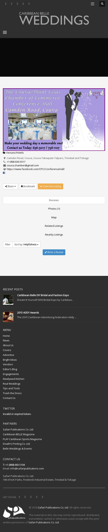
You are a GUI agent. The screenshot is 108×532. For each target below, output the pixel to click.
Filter (7, 244)
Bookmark (28, 186)
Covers (7, 350)
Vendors (8, 364)
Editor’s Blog (10, 369)
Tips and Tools (11, 388)
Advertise (8, 355)
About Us (8, 345)
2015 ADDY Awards (28, 312)
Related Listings (54, 226)
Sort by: (26, 244)
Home (6, 335)
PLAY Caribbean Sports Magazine (22, 439)
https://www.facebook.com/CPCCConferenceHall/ (36, 169)
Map (54, 217)
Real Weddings (11, 383)
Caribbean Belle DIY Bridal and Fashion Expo (43, 295)
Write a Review (54, 252)
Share (10, 186)
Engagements (11, 374)
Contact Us (9, 398)
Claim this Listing (50, 186)
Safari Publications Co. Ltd (53, 507)
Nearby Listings (54, 234)
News (6, 340)
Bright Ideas (10, 359)
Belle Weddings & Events (17, 448)
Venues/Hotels (13, 152)
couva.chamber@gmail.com (23, 165)
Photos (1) (54, 208)
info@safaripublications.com (27, 468)
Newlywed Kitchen (13, 379)
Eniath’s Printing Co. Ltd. (16, 443)
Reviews (54, 200)
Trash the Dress (12, 393)
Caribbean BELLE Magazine (19, 434)
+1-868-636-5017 (16, 161)
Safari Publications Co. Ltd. (18, 429)
